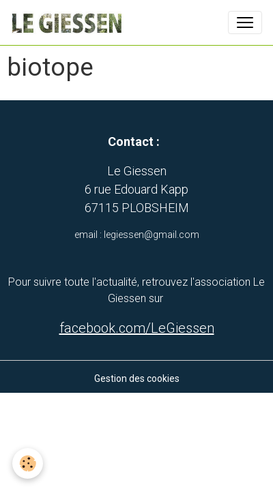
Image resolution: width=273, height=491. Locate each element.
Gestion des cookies (136, 378)
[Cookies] (27, 463)
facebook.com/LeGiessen (136, 328)
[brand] (69, 22)
